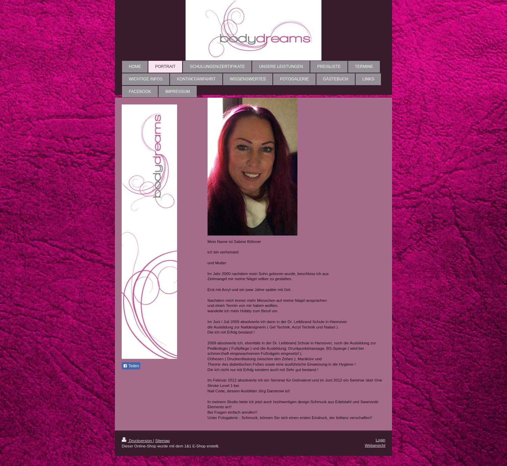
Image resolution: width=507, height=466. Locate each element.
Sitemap (162, 440)
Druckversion (137, 440)
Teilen (131, 366)
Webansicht (375, 445)
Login (380, 440)
